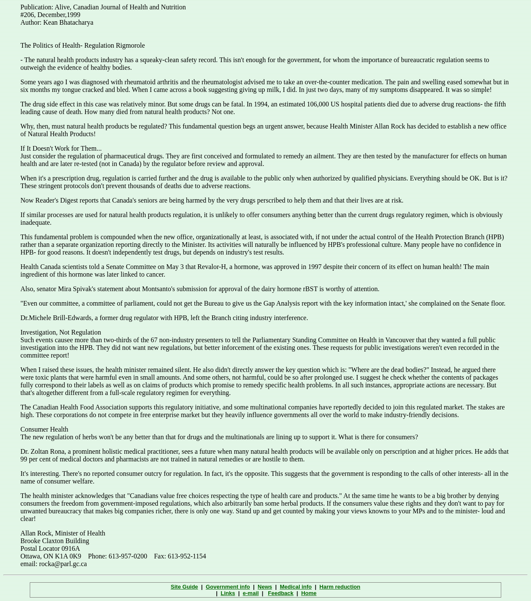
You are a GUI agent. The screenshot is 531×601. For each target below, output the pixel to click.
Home (308, 593)
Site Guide (184, 587)
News (265, 587)
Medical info (296, 587)
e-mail (251, 593)
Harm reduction (339, 587)
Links (228, 593)
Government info (228, 587)
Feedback (280, 593)
